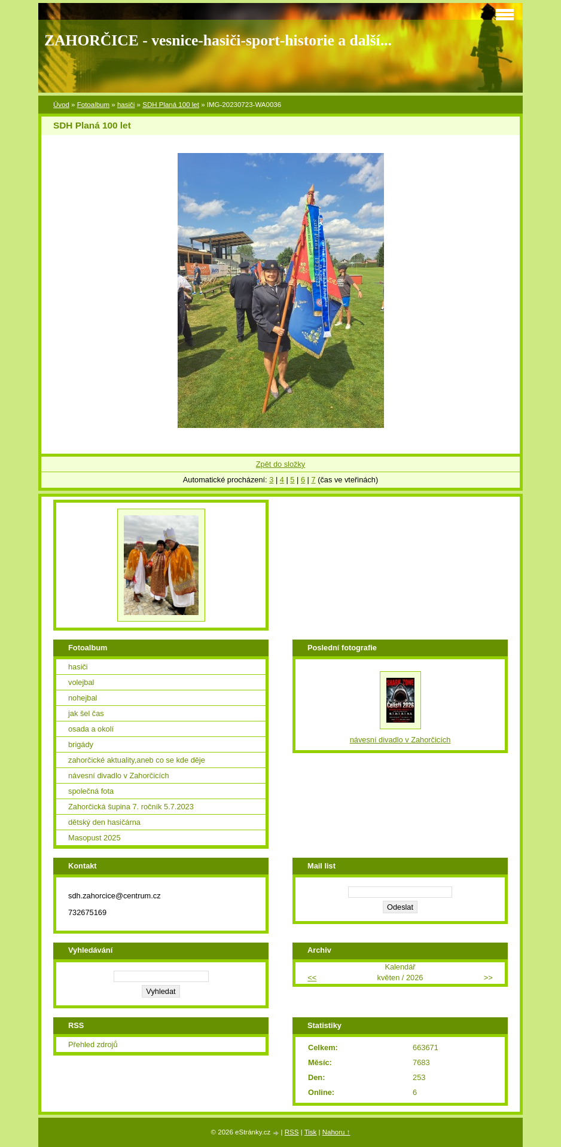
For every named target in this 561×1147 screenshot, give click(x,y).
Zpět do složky (281, 464)
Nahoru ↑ (336, 1132)
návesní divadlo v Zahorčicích (118, 775)
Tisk (310, 1132)
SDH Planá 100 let (170, 104)
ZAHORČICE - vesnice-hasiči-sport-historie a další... (218, 40)
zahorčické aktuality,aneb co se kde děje (136, 760)
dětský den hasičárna (104, 822)
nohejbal (82, 697)
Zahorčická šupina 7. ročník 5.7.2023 (131, 806)
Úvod (61, 104)
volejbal (81, 682)
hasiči (126, 104)
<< (311, 977)
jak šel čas (86, 713)
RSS (292, 1132)
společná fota (91, 791)
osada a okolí (91, 728)
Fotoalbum (93, 104)
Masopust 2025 (94, 837)
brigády (80, 744)
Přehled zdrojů (93, 1044)
